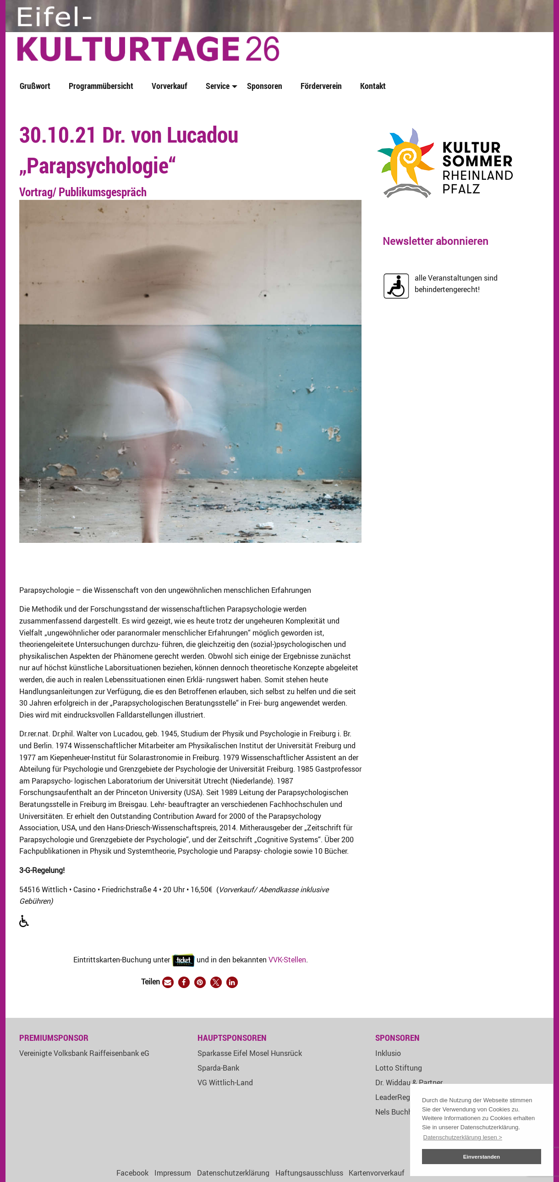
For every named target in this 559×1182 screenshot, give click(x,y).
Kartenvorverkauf (377, 1173)
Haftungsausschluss (309, 1173)
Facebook (132, 1173)
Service (218, 85)
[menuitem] (36, 86)
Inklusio (388, 1053)
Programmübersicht (101, 85)
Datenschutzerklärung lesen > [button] (462, 1137)
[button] (168, 982)
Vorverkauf (169, 85)
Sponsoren (264, 85)
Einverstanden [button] (481, 1157)
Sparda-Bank (218, 1068)
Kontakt (373, 85)
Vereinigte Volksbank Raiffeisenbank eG (84, 1053)
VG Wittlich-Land (225, 1082)
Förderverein (321, 85)
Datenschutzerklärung (233, 1173)
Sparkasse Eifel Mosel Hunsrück (249, 1053)
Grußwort (35, 85)
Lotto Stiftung (398, 1068)
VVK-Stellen (287, 959)
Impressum (172, 1173)
